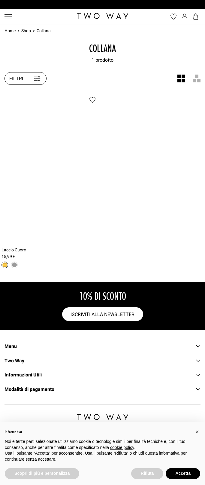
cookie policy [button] (122, 447)
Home (10, 31)
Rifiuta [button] (147, 473)
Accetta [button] (183, 473)
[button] (197, 432)
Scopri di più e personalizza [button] (42, 473)
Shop (26, 31)
